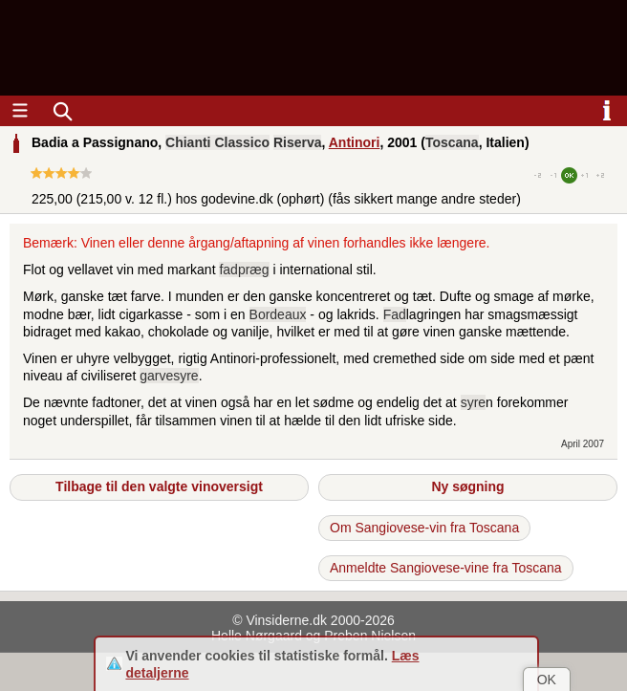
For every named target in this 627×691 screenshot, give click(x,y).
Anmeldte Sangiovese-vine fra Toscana (446, 567)
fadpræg (244, 269)
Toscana (452, 142)
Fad (394, 314)
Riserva (297, 142)
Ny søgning (467, 486)
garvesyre (169, 375)
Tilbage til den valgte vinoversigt (159, 486)
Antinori (354, 142)
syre (473, 402)
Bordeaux (278, 314)
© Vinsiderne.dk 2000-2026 (313, 620)
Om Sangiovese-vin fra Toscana (424, 527)
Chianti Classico (217, 142)
